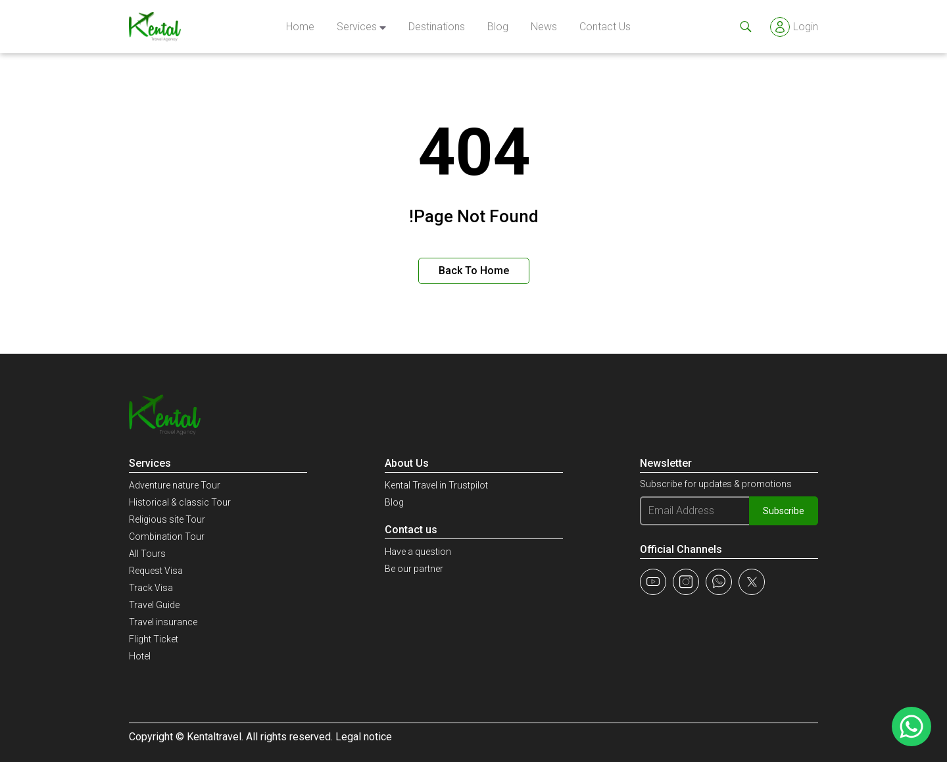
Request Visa (156, 570)
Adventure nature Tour (174, 485)
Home (300, 26)
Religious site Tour (167, 519)
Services (357, 26)
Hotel (140, 656)
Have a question (418, 551)
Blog (497, 26)
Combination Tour (167, 536)
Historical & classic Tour (180, 502)
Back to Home (474, 270)
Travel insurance (163, 622)
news (544, 26)
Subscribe (783, 511)
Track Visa (151, 588)
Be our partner (414, 568)
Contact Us (605, 26)
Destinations (436, 26)
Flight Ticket (153, 639)
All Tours (147, 553)
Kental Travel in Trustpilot (436, 485)
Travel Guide (154, 605)
